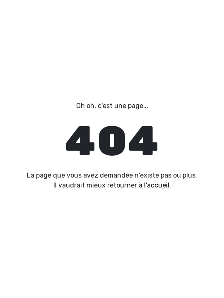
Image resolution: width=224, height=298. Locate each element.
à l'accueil (154, 185)
